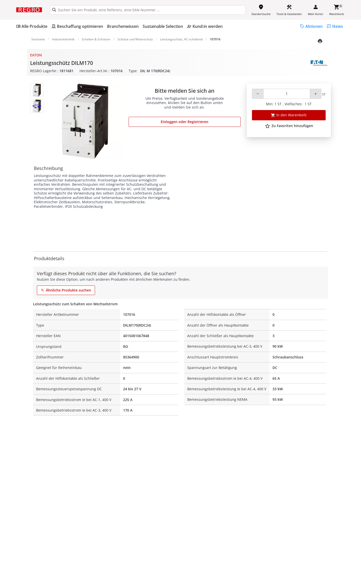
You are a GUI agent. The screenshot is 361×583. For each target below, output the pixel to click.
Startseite (38, 39)
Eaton (36, 55)
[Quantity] (286, 94)
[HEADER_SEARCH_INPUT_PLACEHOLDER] (147, 10)
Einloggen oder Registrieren (184, 121)
